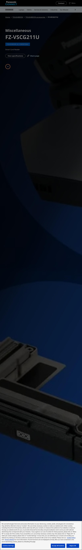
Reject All (73, 546)
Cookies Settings (8, 546)
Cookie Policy (71, 538)
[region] (41, 535)
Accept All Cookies (58, 546)
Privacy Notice (9, 540)
